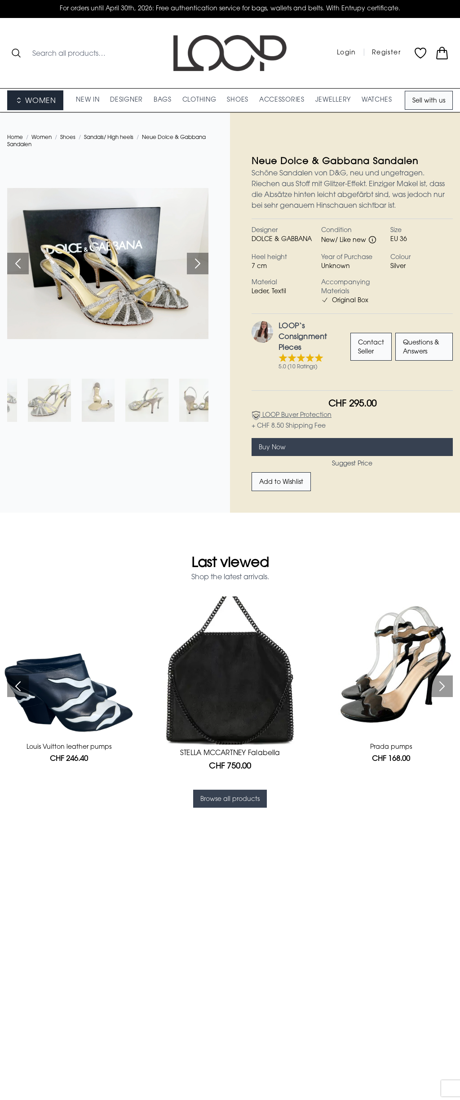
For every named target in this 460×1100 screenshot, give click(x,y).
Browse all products (230, 799)
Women (41, 137)
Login (346, 53)
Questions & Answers (421, 347)
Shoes (67, 137)
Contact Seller (371, 347)
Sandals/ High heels (108, 137)
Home (15, 137)
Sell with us (428, 101)
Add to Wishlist (281, 482)
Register (386, 53)
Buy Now (272, 448)
